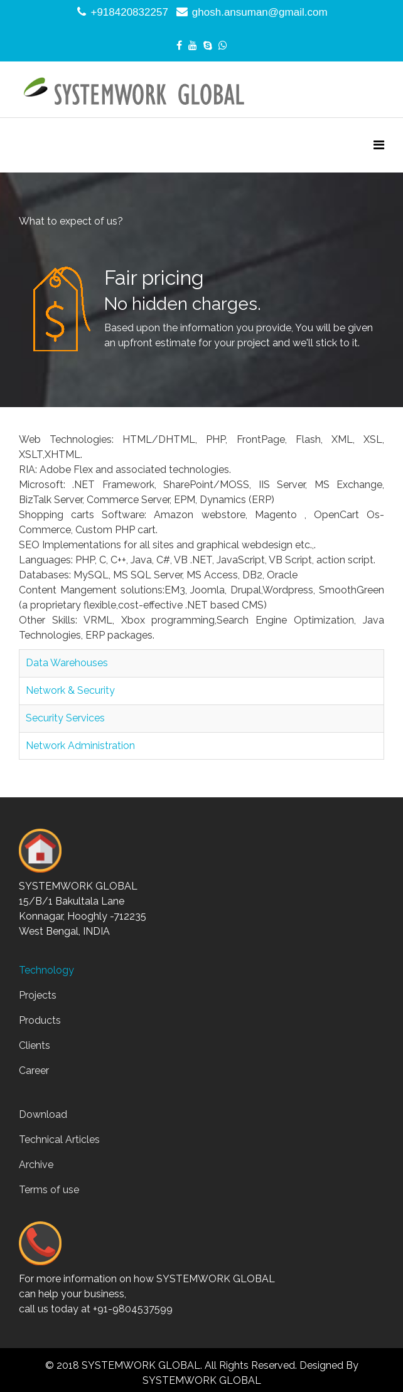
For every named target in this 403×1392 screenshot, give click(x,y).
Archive (36, 1165)
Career (34, 1070)
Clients (34, 1045)
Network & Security (70, 690)
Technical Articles (59, 1139)
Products (40, 1020)
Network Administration (80, 746)
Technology (46, 970)
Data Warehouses (67, 663)
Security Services (65, 718)
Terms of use (49, 1190)
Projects (37, 995)
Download (43, 1114)
